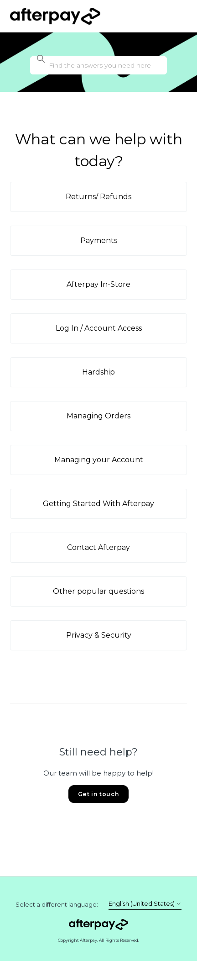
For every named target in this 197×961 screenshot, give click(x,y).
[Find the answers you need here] (98, 65)
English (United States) (145, 903)
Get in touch (98, 794)
